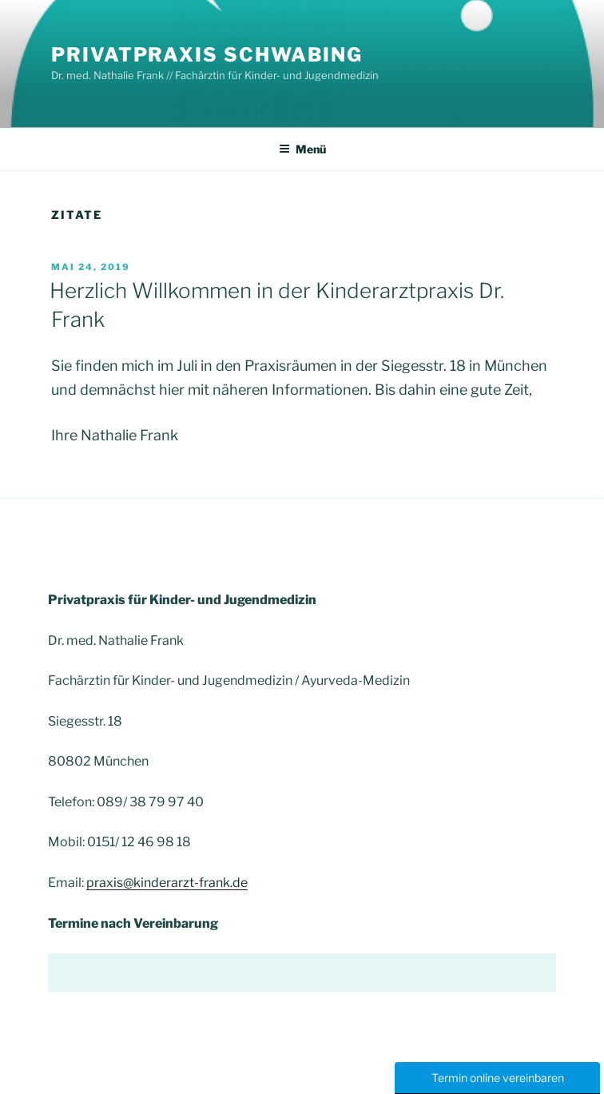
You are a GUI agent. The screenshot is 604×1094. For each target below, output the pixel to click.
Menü (302, 149)
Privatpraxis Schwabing (207, 54)
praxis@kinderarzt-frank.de (167, 882)
